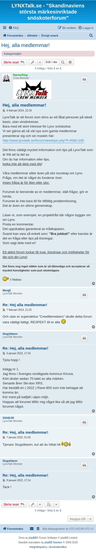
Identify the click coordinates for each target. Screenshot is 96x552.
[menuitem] (13, 28)
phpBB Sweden (53, 542)
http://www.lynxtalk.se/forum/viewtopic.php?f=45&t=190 (43, 140)
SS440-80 (8, 418)
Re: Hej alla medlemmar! (25, 305)
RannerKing (20, 75)
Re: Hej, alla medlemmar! (25, 348)
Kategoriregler (13, 53)
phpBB (32, 537)
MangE (7, 290)
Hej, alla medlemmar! (25, 45)
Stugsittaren (10, 333)
